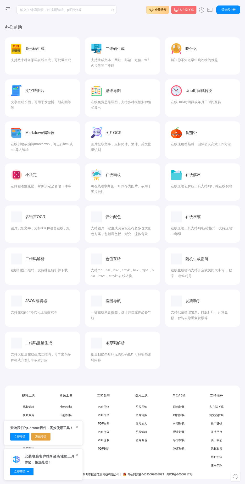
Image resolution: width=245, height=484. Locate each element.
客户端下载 (216, 407)
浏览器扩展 (216, 415)
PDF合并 (103, 423)
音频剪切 (66, 407)
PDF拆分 (103, 432)
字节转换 (179, 440)
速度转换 (179, 448)
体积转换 (179, 423)
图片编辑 (141, 432)
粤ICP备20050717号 (179, 474)
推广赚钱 (216, 423)
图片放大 (141, 423)
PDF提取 (103, 440)
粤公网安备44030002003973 (143, 474)
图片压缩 (141, 407)
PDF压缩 (103, 407)
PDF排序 (103, 415)
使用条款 (216, 465)
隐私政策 (216, 448)
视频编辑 (28, 407)
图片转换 (141, 415)
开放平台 (216, 432)
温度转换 (179, 432)
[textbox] (66, 9)
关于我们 (216, 440)
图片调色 (141, 440)
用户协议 (216, 457)
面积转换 (179, 407)
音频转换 (66, 415)
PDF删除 (103, 448)
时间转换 (179, 415)
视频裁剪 (28, 415)
